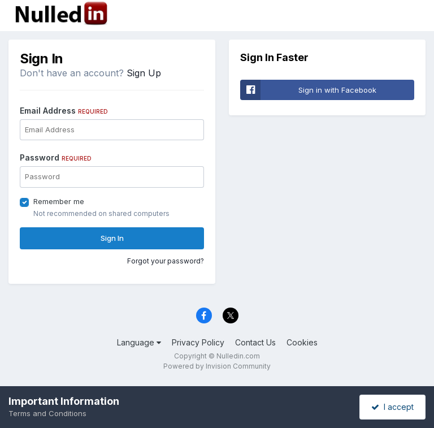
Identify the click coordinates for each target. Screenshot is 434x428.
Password (56, 157)
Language (139, 342)
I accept (392, 407)
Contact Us (255, 342)
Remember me (58, 201)
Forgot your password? (165, 261)
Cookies (302, 342)
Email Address (64, 110)
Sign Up (144, 73)
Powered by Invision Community (217, 366)
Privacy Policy (198, 342)
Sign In (112, 238)
